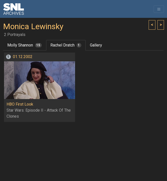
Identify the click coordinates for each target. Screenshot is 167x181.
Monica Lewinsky (33, 26)
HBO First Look (20, 104)
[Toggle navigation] (159, 9)
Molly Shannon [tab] (24, 45)
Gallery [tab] (96, 45)
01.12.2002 (22, 57)
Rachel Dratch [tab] (65, 45)
